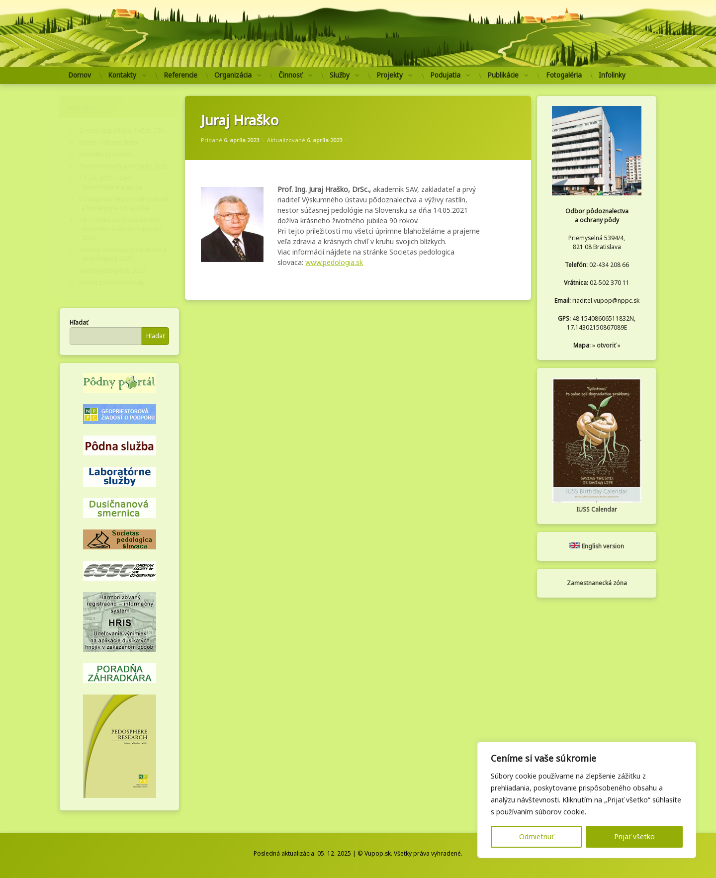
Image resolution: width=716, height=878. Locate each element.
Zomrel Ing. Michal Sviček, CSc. (122, 130)
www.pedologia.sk (334, 262)
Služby (340, 75)
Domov (79, 75)
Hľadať (79, 322)
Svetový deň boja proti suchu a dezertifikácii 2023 (122, 254)
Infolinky (612, 75)
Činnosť (290, 75)
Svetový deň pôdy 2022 (112, 270)
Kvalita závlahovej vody (111, 282)
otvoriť (606, 345)
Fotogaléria (564, 75)
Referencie (180, 75)
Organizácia (233, 75)
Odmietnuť (536, 836)
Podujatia (445, 75)
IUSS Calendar (596, 509)
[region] (586, 800)
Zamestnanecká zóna (597, 583)
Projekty (389, 75)
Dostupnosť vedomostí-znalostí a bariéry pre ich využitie (123, 203)
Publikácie (503, 75)
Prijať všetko (634, 836)
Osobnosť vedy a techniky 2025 (123, 166)
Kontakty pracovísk (105, 154)
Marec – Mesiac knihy (108, 142)
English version (596, 546)
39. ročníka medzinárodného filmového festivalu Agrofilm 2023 (120, 229)
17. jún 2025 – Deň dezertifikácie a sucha (110, 182)
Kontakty (122, 75)
